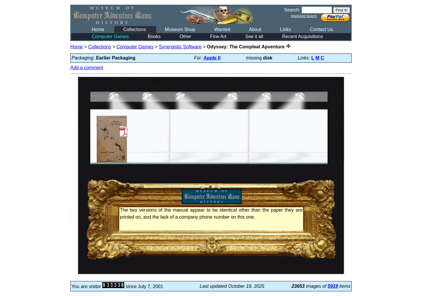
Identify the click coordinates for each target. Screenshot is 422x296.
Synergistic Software (180, 46)
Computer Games (110, 36)
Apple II (212, 57)
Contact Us (321, 29)
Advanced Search (303, 16)
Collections (134, 29)
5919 (333, 286)
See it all (254, 36)
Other (185, 36)
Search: (292, 9)
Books (154, 36)
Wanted (222, 29)
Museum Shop (180, 29)
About (255, 29)
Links (285, 29)
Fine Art (218, 36)
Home (98, 29)
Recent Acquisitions (302, 36)
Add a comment (86, 67)
